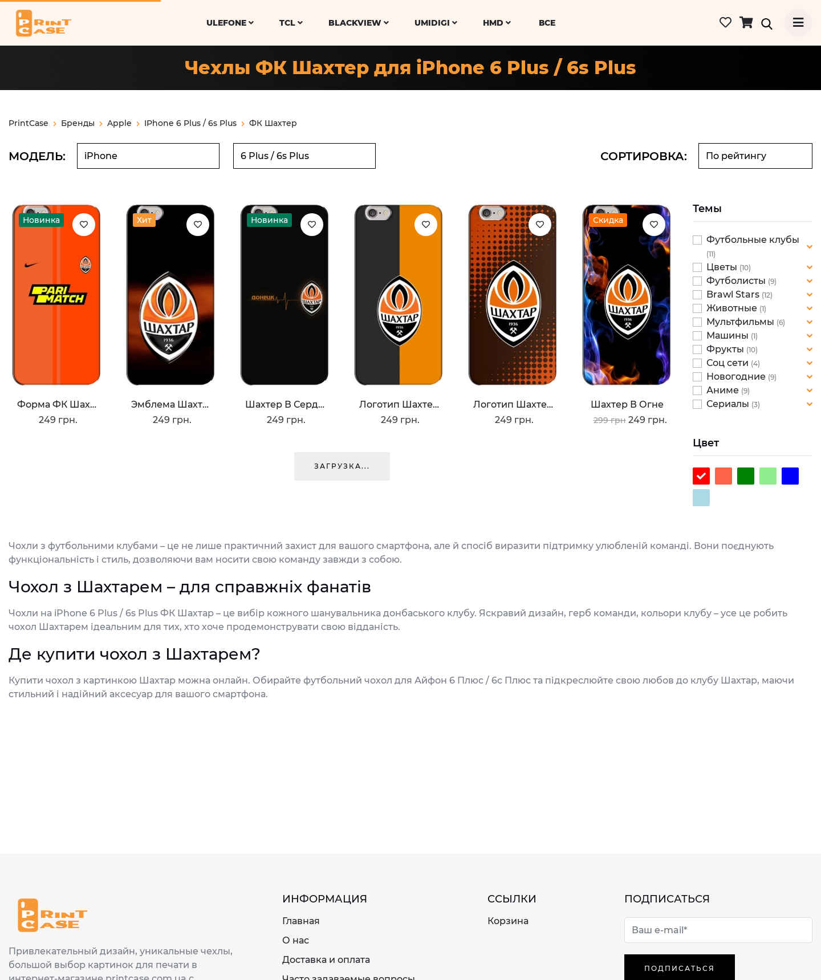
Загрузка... (342, 466)
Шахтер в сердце (285, 404)
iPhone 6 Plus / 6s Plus (190, 123)
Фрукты (726, 349)
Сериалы (728, 403)
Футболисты (737, 280)
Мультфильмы (741, 321)
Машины (728, 335)
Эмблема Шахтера (171, 404)
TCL (291, 23)
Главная (301, 921)
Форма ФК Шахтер (57, 404)
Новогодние (737, 376)
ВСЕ (547, 23)
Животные (732, 308)
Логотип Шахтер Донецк (513, 404)
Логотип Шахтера (399, 404)
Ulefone (230, 23)
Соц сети (728, 362)
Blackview (358, 23)
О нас (295, 940)
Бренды (82, 123)
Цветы (722, 267)
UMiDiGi (435, 23)
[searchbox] (148, 156)
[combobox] (148, 156)
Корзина (508, 921)
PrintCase (32, 123)
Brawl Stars (734, 294)
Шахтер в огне (627, 404)
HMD (497, 23)
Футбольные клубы (752, 239)
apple (123, 123)
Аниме (723, 390)
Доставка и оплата (326, 959)
